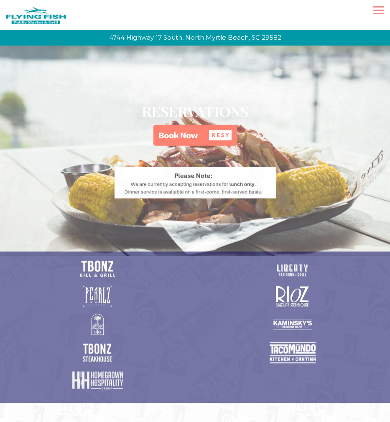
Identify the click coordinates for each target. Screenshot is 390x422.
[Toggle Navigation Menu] (378, 10)
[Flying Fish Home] (36, 15)
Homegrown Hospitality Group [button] (195, 415)
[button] (195, 132)
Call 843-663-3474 (195, 384)
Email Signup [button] (195, 400)
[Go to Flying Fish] (195, 38)
